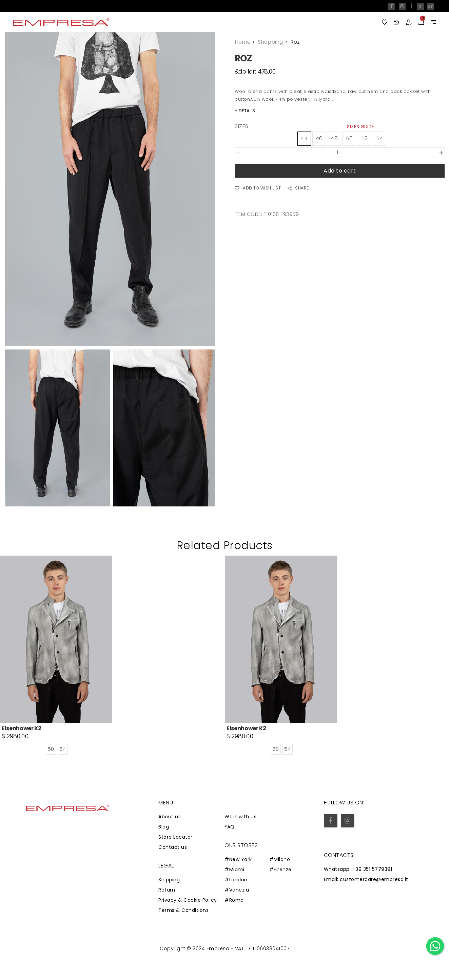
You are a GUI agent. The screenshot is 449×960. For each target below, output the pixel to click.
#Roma (234, 900)
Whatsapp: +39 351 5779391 (358, 869)
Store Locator (175, 837)
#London (236, 879)
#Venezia (236, 889)
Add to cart (340, 171)
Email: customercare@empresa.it (366, 879)
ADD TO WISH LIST (258, 188)
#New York (238, 859)
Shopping (273, 42)
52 (364, 138)
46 (319, 138)
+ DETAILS (245, 110)
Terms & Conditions (183, 910)
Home (245, 42)
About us (169, 816)
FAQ (229, 826)
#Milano (279, 859)
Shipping (169, 879)
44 (304, 138)
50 (349, 138)
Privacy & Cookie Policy (187, 900)
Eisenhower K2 (21, 728)
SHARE (298, 188)
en (431, 6)
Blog (163, 826)
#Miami (234, 869)
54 (379, 138)
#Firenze (280, 869)
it (420, 6)
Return (166, 889)
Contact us (172, 847)
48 (334, 138)
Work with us (240, 816)
